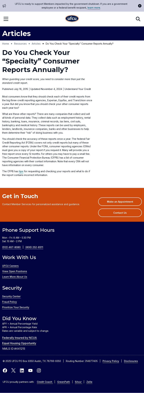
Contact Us (120, 212)
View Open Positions (14, 271)
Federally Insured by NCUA (19, 337)
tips (21, 171)
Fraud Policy (9, 301)
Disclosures (131, 361)
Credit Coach (45, 381)
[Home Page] (72, 19)
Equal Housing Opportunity (19, 343)
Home (5, 43)
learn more (93, 7)
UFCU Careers (10, 265)
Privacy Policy (111, 361)
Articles (36, 43)
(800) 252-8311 (34, 247)
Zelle (89, 381)
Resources (20, 43)
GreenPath (63, 381)
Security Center (11, 296)
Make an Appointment (124, 203)
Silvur (78, 381)
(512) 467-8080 (13, 247)
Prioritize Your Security (15, 307)
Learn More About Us (14, 276)
